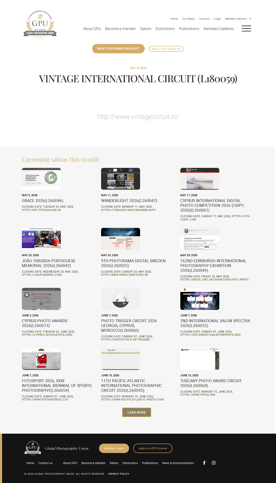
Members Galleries (218, 28)
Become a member (120, 28)
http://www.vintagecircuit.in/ (138, 116)
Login (217, 19)
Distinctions (165, 28)
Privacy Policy (118, 473)
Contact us (45, 463)
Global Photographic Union (67, 448)
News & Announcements (178, 463)
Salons (145, 28)
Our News (188, 19)
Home (174, 19)
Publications (189, 28)
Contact (204, 19)
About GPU (92, 28)
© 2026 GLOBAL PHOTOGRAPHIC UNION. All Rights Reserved (64, 473)
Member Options (238, 18)
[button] (136, 412)
